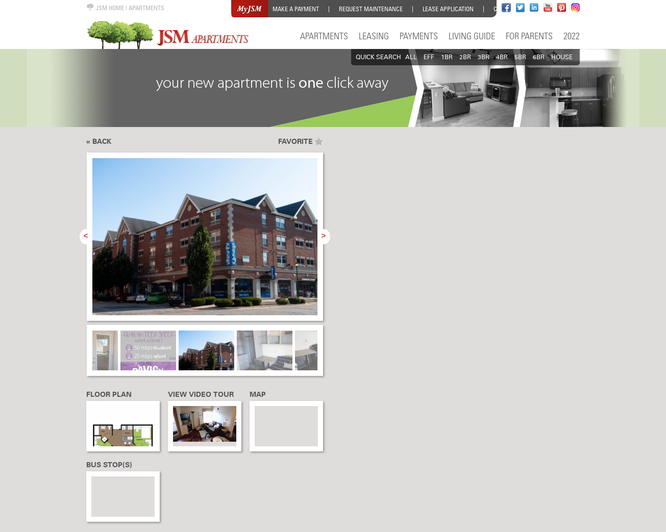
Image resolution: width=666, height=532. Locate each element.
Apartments (324, 36)
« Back (98, 141)
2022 (571, 36)
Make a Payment (296, 9)
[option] (204, 242)
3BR (483, 57)
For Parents (529, 36)
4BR (502, 57)
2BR (465, 57)
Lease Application (448, 9)
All (411, 57)
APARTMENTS (146, 8)
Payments (419, 36)
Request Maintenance (371, 9)
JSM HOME (105, 8)
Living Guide (472, 36)
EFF (429, 57)
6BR (539, 57)
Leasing (374, 36)
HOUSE (562, 57)
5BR (520, 57)
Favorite (295, 141)
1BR (447, 57)
